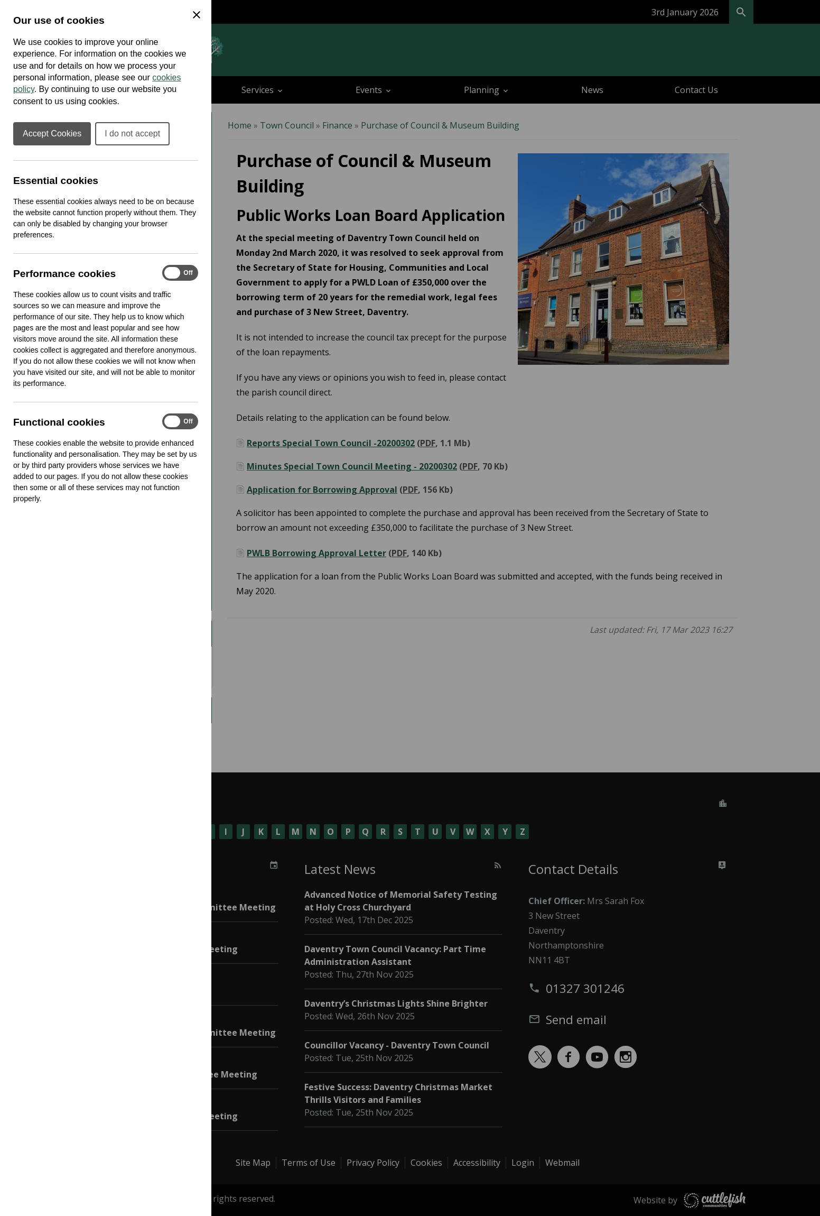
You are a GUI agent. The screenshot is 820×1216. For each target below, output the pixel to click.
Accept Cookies (52, 133)
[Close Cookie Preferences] (196, 14)
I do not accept (132, 133)
